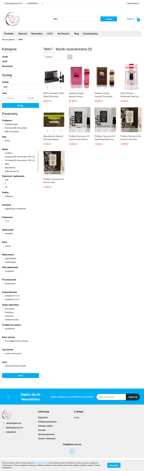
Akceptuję (113, 465)
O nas (76, 417)
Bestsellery (37, 33)
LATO (50, 33)
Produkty (9, 33)
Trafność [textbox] (48, 57)
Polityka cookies (45, 426)
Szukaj (20, 105)
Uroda (5, 56)
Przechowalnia (90, 33)
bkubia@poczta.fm (14, 427)
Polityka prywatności (47, 422)
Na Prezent (64, 33)
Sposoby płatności (46, 434)
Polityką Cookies (41, 463)
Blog (76, 33)
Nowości (23, 33)
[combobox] (57, 57)
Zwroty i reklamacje (47, 438)
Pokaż (20, 375)
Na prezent (7, 66)
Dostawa (42, 430)
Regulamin (43, 417)
